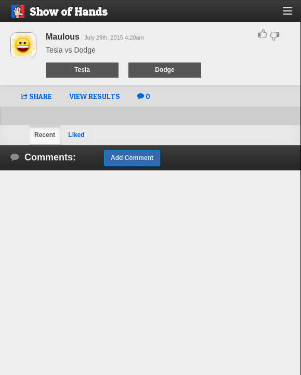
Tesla (82, 69)
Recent (44, 135)
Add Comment (132, 157)
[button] (293, 14)
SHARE (36, 96)
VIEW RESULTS (94, 96)
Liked (76, 135)
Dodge (164, 69)
